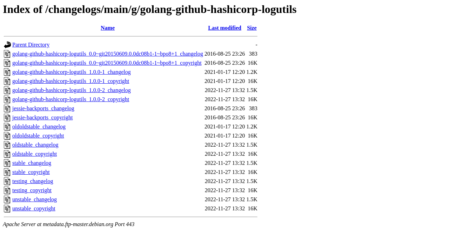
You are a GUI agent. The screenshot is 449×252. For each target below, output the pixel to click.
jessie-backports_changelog (43, 108)
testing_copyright (32, 190)
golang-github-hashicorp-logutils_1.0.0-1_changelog (71, 72)
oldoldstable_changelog (39, 127)
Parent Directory (30, 45)
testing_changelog (32, 181)
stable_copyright (31, 172)
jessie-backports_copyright (42, 117)
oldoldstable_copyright (38, 136)
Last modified (224, 28)
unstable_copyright (33, 208)
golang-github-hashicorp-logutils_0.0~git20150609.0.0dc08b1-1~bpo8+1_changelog (107, 54)
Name (108, 28)
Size (252, 28)
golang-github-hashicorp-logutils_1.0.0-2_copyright (70, 99)
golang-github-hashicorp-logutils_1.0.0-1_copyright (70, 81)
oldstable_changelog (35, 145)
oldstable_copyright (34, 154)
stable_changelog (31, 163)
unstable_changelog (34, 199)
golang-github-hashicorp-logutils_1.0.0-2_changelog (71, 90)
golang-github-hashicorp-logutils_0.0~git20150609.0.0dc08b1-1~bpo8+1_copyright (107, 63)
